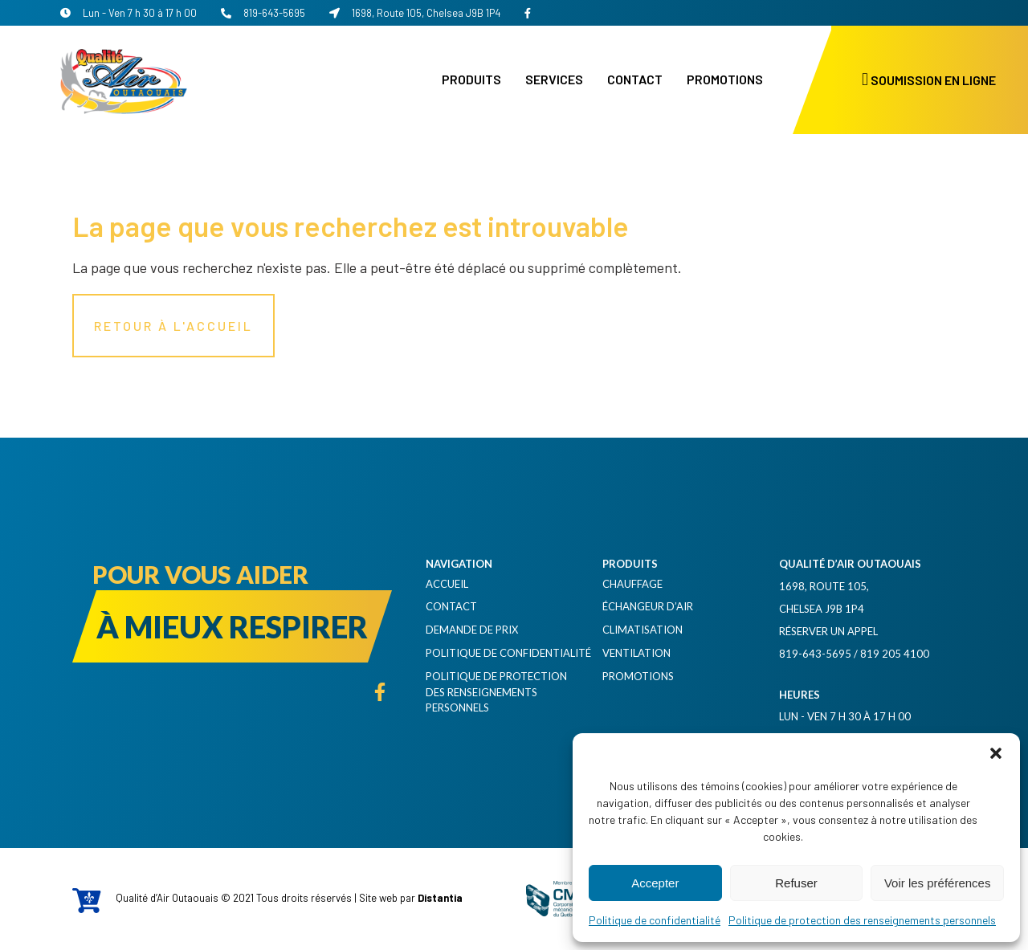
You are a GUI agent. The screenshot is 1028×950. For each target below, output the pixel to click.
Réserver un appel (828, 631)
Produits (471, 79)
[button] (996, 753)
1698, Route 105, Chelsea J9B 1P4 (414, 12)
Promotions (725, 79)
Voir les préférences (937, 883)
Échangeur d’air (647, 606)
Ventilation (636, 652)
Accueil (447, 583)
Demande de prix (472, 629)
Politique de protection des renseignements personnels (862, 920)
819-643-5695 (263, 12)
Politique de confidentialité (654, 920)
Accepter (655, 883)
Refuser (796, 883)
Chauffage (632, 583)
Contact (635, 79)
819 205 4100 (894, 653)
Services (554, 79)
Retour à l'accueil (173, 325)
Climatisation (642, 629)
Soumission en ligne (929, 80)
